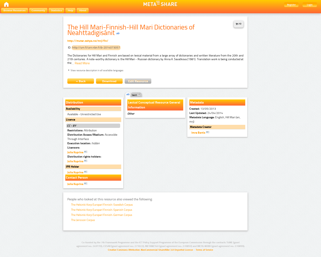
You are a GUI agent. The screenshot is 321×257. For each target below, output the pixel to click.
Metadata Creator (200, 127)
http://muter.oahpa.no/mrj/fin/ (87, 41)
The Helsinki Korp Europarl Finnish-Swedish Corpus (102, 204)
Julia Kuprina (77, 152)
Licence (70, 119)
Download (109, 81)
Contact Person (77, 177)
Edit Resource (138, 81)
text (136, 95)
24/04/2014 (206, 113)
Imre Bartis (200, 132)
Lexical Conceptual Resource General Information (154, 104)
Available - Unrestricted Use (84, 114)
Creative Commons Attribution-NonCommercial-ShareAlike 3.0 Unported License (150, 249)
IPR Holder (72, 166)
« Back (81, 81)
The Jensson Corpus (83, 220)
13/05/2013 (202, 108)
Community (38, 10)
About (82, 10)
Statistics (56, 10)
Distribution (74, 102)
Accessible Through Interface (92, 137)
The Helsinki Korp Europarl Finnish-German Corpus (101, 215)
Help (70, 10)
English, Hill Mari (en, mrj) (214, 119)
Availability (73, 108)
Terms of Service (204, 249)
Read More (82, 63)
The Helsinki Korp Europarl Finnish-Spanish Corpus (101, 210)
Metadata (197, 102)
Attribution (82, 130)
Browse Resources (14, 10)
